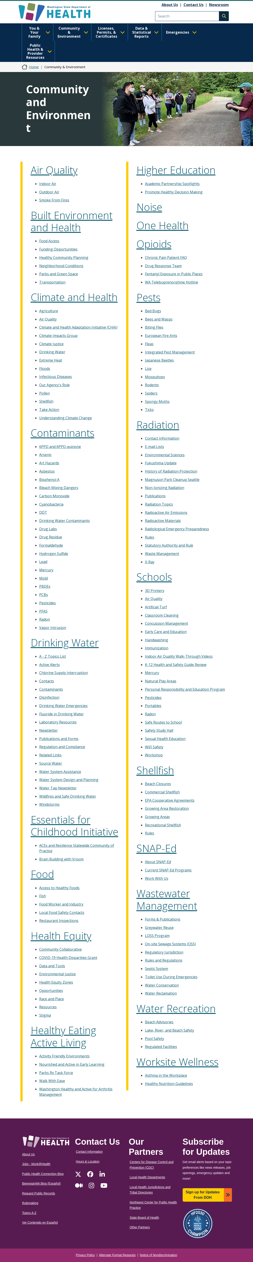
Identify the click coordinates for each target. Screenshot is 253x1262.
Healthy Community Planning (63, 257)
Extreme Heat (50, 360)
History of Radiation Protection (171, 471)
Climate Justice (51, 343)
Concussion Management (166, 623)
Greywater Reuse (159, 927)
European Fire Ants (161, 335)
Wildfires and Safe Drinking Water (67, 796)
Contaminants (62, 433)
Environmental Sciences (165, 454)
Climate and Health (74, 297)
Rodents (152, 384)
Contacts (46, 681)
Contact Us (193, 4)
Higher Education (176, 170)
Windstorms (49, 804)
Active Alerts (49, 664)
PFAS (43, 611)
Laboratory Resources (58, 722)
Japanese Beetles (159, 360)
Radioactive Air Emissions (166, 512)
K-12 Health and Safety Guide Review (175, 664)
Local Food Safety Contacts (61, 912)
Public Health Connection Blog (43, 1174)
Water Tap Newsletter (58, 788)
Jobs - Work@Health (36, 1164)
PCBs (43, 594)
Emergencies (181, 32)
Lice (148, 368)
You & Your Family (39, 32)
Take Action (49, 409)
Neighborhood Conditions (61, 265)
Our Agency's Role (54, 384)
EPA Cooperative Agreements (170, 800)
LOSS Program (157, 935)
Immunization (156, 648)
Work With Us (156, 878)
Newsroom (219, 4)
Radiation (157, 425)
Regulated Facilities (161, 1046)
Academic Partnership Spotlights (172, 183)
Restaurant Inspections (58, 920)
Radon (44, 619)
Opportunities (51, 990)
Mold (43, 578)
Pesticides (47, 602)
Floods (44, 368)
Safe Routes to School (163, 722)
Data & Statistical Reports (145, 32)
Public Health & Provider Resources (39, 51)
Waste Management (162, 553)
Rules (149, 537)
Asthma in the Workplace (166, 1075)
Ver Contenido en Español (40, 1222)
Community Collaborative (60, 949)
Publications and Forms (58, 738)
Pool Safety (154, 1038)
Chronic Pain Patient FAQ (166, 257)
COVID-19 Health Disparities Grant (68, 957)
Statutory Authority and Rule (169, 545)
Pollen (44, 393)
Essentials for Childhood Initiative (74, 825)
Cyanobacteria (51, 504)
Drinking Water (52, 351)
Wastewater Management (166, 899)
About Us (170, 4)
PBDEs (44, 586)
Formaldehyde (51, 545)
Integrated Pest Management (170, 352)
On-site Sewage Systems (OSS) (170, 943)
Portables (153, 705)
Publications (155, 495)
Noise (149, 207)
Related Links (50, 755)
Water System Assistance (60, 771)
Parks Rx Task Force (56, 1072)
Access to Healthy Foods (59, 887)
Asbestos (47, 471)
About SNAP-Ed (158, 861)
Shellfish (46, 401)
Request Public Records (38, 1193)
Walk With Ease (52, 1080)
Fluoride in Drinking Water (61, 714)
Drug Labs (48, 528)
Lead (43, 561)
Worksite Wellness (177, 1062)
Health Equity (61, 936)
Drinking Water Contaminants (64, 520)
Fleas (149, 343)
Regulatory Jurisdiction (164, 952)
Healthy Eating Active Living (63, 1036)
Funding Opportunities (58, 249)
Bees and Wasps (159, 319)
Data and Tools (52, 965)
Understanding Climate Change (65, 417)
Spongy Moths (157, 401)
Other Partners (140, 1227)
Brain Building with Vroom (61, 859)
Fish (42, 895)
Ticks (149, 409)
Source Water (50, 763)
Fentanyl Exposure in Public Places (174, 273)
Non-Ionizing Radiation (164, 487)
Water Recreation (176, 1008)
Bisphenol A (49, 479)
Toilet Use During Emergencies (171, 976)
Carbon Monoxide (54, 495)
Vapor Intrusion (52, 627)
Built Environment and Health (71, 221)
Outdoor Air (49, 192)
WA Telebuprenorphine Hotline (171, 282)
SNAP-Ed (156, 848)
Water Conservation (162, 985)
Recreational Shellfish (163, 825)
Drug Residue (50, 537)
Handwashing (156, 640)
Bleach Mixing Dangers (58, 487)
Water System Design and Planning (68, 779)
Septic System (156, 968)
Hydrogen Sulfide (53, 553)
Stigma (45, 1015)
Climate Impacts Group (58, 335)
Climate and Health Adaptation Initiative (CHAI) (78, 327)
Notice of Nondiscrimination (158, 1255)
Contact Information (162, 438)
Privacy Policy (85, 1255)
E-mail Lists (154, 446)
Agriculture (48, 310)
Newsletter (48, 730)
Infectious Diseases (55, 376)
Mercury (46, 570)
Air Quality (54, 170)
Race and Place (51, 998)
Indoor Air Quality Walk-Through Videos (179, 656)
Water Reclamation (161, 993)
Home (34, 67)
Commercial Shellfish (162, 792)
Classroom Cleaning (162, 615)
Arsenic (45, 454)
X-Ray (149, 561)
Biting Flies (154, 327)
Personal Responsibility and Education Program (185, 689)
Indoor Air (47, 183)
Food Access (49, 240)
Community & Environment (73, 32)
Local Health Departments (147, 1177)
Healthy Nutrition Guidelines (169, 1083)
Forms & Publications (162, 919)
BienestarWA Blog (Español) (41, 1183)
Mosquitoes (155, 376)
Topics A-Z (29, 1213)
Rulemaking (30, 1203)
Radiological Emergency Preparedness (177, 528)
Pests (148, 297)
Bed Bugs (153, 310)
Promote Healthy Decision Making (174, 192)
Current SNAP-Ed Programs (168, 870)
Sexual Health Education (165, 738)
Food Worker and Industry (61, 904)
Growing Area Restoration (167, 808)
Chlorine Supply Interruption (63, 672)
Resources (48, 1006)
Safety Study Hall (159, 730)
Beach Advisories (159, 1022)
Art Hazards (49, 463)
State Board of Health (144, 1217)
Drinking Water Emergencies (63, 705)
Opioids (153, 244)
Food (42, 874)
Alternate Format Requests (117, 1255)
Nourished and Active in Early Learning (71, 1064)
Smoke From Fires (54, 200)
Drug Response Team (163, 265)
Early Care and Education (166, 631)
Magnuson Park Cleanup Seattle (172, 479)
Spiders (151, 393)
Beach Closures (158, 783)
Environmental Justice (57, 974)
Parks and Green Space (58, 273)
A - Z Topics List (52, 656)
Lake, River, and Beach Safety (169, 1030)
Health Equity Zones (56, 982)
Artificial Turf (156, 607)
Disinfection (49, 697)
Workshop (154, 755)
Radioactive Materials (163, 520)
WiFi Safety (154, 747)
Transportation (52, 282)
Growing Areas (157, 816)
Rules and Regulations (163, 960)
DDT (43, 512)
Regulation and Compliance (62, 746)
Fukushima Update (161, 463)
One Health (162, 225)
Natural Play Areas (160, 681)
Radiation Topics (159, 504)
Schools (154, 577)
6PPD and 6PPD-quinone (60, 446)
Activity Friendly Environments (64, 1056)
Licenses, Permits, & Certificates (110, 32)
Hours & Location (87, 1161)
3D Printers (154, 590)
